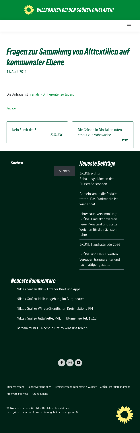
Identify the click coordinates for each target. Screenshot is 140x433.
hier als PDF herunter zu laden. (51, 94)
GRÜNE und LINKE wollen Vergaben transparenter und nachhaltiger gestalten (99, 259)
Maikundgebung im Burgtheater (61, 299)
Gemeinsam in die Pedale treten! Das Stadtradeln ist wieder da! (98, 199)
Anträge (11, 108)
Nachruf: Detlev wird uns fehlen (64, 328)
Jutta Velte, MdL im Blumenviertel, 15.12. (67, 318)
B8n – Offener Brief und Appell (60, 289)
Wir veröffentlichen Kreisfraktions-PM (65, 308)
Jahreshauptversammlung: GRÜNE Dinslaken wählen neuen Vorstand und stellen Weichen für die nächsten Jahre (99, 224)
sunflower (34, 412)
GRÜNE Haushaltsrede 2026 (99, 244)
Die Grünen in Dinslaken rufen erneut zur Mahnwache (103, 135)
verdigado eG (70, 412)
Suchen (17, 162)
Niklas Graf (25, 289)
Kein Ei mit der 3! (37, 132)
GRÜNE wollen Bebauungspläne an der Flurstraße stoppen (96, 178)
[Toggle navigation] (129, 25)
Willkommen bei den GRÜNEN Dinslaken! (75, 10)
